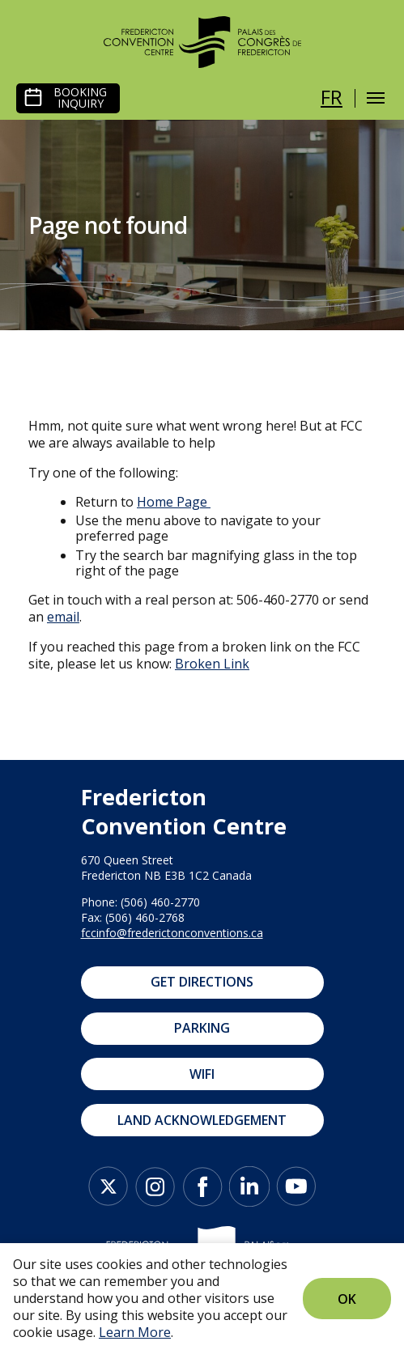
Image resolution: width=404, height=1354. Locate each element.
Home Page (172, 502)
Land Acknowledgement (202, 1120)
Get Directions (202, 982)
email (63, 617)
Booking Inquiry (80, 98)
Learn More (135, 1332)
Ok (347, 1299)
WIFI (202, 1074)
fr (331, 96)
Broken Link (212, 664)
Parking (202, 1028)
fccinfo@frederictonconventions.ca (172, 932)
